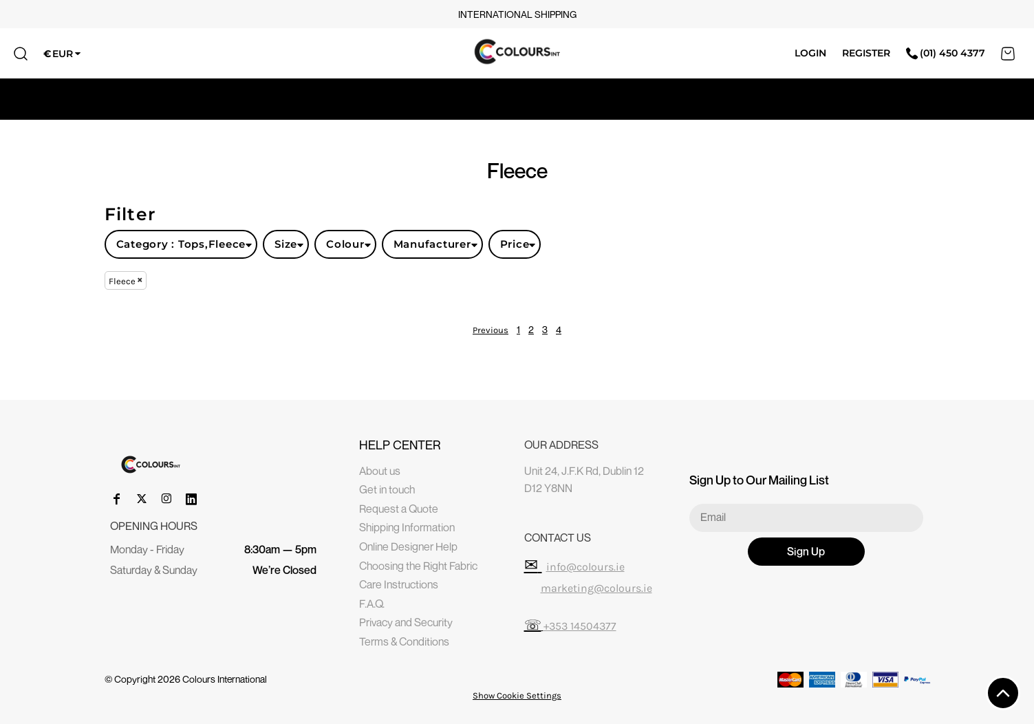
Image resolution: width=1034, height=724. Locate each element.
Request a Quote (398, 508)
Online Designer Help (408, 546)
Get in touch (387, 489)
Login (810, 53)
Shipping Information (407, 527)
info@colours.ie (585, 566)
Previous (490, 330)
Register (866, 53)
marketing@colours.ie (596, 588)
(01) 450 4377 (945, 53)
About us (379, 471)
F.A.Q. (372, 603)
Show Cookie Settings (517, 695)
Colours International (224, 679)
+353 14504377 (579, 625)
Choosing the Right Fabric (418, 566)
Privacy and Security (406, 622)
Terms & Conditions (404, 641)
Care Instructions (398, 584)
